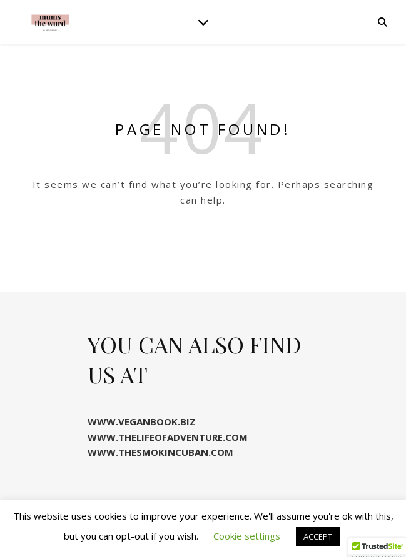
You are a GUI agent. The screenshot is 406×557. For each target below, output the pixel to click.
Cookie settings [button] (246, 536)
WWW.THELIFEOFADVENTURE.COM (168, 437)
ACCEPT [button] (317, 536)
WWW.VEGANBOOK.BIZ (142, 421)
